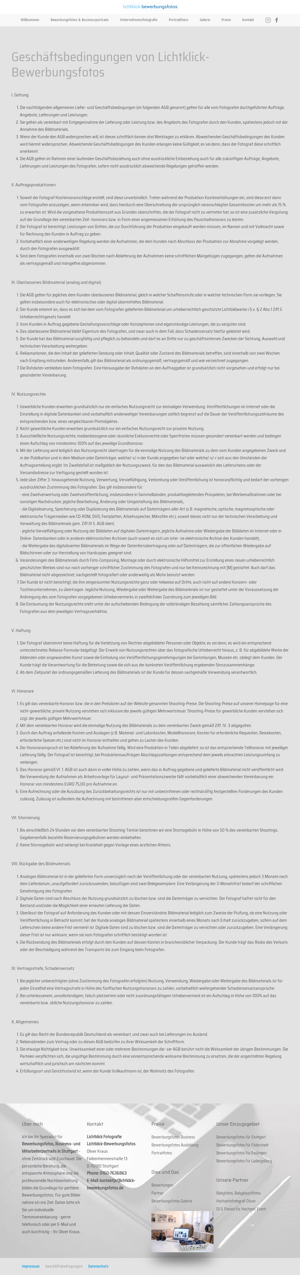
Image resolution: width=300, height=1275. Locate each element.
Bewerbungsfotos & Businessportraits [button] (80, 20)
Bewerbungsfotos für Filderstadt (242, 1145)
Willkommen (30, 20)
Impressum (31, 1266)
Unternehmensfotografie (138, 20)
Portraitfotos (178, 20)
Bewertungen (162, 1185)
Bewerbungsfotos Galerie (171, 1201)
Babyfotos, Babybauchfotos (238, 1193)
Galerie (205, 20)
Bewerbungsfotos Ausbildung (174, 1145)
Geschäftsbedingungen (64, 1266)
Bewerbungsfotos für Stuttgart (241, 1137)
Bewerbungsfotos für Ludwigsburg (244, 1161)
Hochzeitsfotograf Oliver (236, 1201)
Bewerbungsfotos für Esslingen (241, 1153)
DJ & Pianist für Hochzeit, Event (241, 1209)
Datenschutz (98, 1266)
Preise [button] (226, 20)
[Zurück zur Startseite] (150, 7)
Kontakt (248, 20)
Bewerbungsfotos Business (173, 1137)
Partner (157, 1193)
